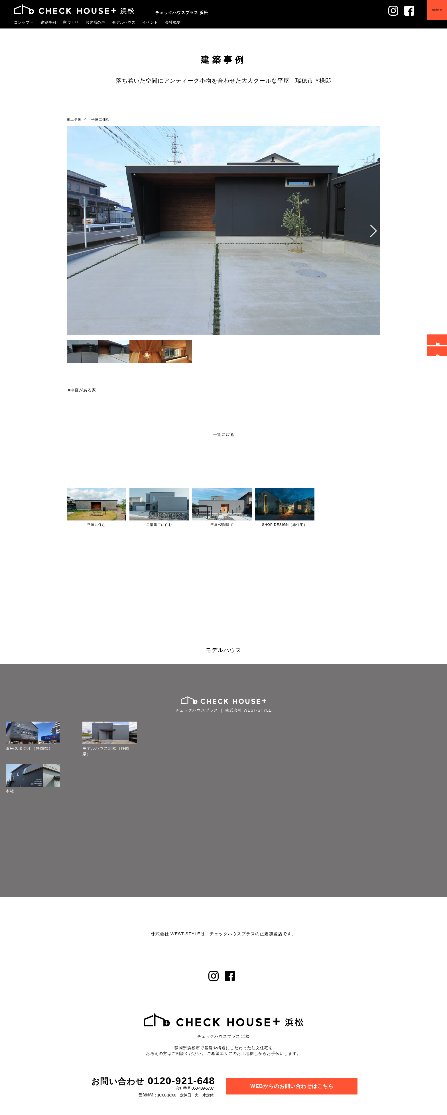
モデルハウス (124, 22)
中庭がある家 (83, 389)
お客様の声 (95, 22)
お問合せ (436, 10)
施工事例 (74, 119)
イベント (150, 22)
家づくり (71, 22)
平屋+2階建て (221, 525)
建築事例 (48, 22)
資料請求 (438, 351)
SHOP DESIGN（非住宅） (284, 525)
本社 (9, 791)
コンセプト (24, 22)
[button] (373, 231)
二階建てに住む (159, 525)
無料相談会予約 (438, 340)
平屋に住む (100, 119)
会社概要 (173, 22)
